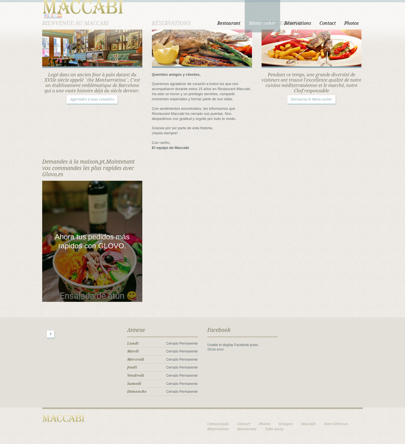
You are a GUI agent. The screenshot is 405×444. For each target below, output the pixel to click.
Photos (351, 23)
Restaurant (228, 23)
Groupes (286, 424)
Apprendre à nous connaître (92, 99)
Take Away (274, 429)
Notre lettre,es (336, 424)
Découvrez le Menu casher (311, 99)
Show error (215, 349)
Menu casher (262, 23)
